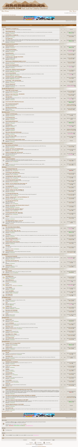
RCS (70, 115)
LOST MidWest (8, 299)
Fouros (11, 374)
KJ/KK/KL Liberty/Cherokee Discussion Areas (10, 44)
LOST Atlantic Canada (10, 337)
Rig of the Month (9, 270)
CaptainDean (70, 58)
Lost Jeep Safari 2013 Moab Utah (12, 193)
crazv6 (71, 177)
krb (70, 119)
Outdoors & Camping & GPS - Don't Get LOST (14, 152)
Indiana (7, 313)
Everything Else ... (5, 254)
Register (7, 11)
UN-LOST (7, 352)
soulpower (70, 381)
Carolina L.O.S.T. (9, 319)
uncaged (70, 266)
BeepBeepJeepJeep (13, 328)
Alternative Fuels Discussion (11, 107)
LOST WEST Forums (5, 274)
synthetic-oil (70, 95)
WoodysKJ (12, 312)
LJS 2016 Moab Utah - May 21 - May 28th (13, 176)
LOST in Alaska (8, 376)
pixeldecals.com (40, 444)
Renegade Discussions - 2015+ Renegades (14, 76)
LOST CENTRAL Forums (6, 350)
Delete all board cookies (5, 411)
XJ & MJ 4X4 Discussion (10, 117)
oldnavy (11, 92)
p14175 (70, 214)
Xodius (70, 295)
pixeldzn (11, 161)
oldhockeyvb (15, 285)
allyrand (70, 170)
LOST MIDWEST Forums (6, 297)
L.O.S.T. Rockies (9, 287)
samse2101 (70, 146)
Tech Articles (8, 234)
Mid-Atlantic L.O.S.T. (9, 326)
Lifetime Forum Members (6, 157)
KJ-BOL (11, 170)
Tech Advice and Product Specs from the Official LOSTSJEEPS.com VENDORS (20, 395)
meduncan (70, 218)
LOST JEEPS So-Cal (9, 276)
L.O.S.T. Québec (9, 380)
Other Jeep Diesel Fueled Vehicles (12, 103)
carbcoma (70, 78)
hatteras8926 (70, 328)
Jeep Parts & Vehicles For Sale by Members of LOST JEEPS (17, 399)
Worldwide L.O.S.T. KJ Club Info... (12, 361)
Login (3, 11)
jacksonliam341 (70, 133)
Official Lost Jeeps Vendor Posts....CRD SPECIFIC (15, 94)
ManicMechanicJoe (13, 354)
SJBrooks (24, 424)
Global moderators (17, 425)
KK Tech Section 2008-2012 (11, 73)
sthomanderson (36, 435)
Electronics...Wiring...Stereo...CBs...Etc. (13, 230)
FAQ (71, 11)
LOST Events (4, 167)
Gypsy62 (70, 370)
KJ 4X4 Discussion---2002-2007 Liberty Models (14, 56)
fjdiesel (70, 354)
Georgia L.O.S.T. (9, 330)
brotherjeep (71, 154)
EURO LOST (8, 383)
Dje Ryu (70, 164)
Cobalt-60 (11, 332)
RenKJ (71, 363)
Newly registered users (29, 425)
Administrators (11, 425)
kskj (70, 222)
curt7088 (70, 206)
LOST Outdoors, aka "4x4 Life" (7, 143)
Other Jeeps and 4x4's (6, 112)
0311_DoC (12, 150)
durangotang (12, 223)
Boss (70, 262)
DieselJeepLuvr (70, 109)
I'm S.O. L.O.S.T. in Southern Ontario (12, 365)
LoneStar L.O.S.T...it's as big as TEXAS (13, 343)
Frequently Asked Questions (11, 49)
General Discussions (10, 53)
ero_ (70, 281)
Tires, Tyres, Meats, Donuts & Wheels (13, 227)
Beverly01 (70, 228)
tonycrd (11, 385)
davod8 (70, 74)
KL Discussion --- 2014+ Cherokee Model (13, 80)
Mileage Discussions (9, 250)
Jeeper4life (70, 198)
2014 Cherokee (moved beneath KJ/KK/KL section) (15, 139)
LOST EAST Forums (5, 317)
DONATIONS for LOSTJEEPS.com (12, 28)
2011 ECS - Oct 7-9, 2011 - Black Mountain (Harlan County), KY (17, 205)
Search (74, 11)
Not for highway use (70, 252)
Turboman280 (70, 285)
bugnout (70, 210)
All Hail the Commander (10, 128)
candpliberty (70, 239)
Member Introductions (10, 45)
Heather (70, 392)
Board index (4, 417)
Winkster (70, 243)
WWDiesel (70, 32)
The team (10, 411)
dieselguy (70, 187)
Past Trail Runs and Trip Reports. (12, 145)
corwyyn (11, 272)
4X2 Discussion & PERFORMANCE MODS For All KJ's (16, 61)
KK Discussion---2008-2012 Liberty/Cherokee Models (16, 69)
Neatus (11, 214)
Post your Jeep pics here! (10, 84)
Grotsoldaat (70, 385)
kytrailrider (70, 311)
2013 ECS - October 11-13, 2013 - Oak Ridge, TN (15, 189)
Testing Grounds (9, 265)
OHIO (7, 302)
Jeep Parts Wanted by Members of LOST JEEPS (15, 404)
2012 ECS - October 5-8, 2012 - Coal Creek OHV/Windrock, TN (17, 197)
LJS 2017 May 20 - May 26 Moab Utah (13, 172)
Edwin (11, 345)
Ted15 (71, 184)
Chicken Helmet (70, 335)
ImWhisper (70, 277)
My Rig (7, 163)
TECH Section (4, 225)
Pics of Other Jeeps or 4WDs (11, 135)
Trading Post (4, 387)
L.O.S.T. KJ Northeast (10, 323)
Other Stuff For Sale (9, 408)
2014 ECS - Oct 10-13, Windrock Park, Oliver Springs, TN (16, 183)
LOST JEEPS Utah (9, 294)
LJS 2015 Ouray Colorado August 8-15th (13, 179)
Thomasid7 (70, 339)
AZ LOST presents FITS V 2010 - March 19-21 (14, 212)
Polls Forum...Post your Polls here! (12, 260)
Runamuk (70, 247)
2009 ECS (7, 216)
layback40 (70, 36)
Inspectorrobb (70, 54)
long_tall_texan (70, 62)
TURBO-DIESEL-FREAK (71, 105)
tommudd (70, 272)
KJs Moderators (12, 33)
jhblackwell (70, 191)
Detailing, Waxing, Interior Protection (13, 241)
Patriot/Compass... (9, 124)
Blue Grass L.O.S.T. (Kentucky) (11, 310)
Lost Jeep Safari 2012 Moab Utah (12, 200)
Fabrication (8, 245)
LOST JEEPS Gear (9, 38)
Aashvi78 (70, 304)
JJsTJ (71, 150)
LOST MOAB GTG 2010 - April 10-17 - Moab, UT (14, 208)
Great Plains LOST (9, 356)
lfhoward (70, 324)
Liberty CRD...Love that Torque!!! (12, 90)
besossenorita (70, 258)
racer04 (70, 315)
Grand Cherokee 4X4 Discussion (12, 121)
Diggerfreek (12, 71)
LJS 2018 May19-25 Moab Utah (11, 168)
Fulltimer (70, 160)
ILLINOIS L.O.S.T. (9, 306)
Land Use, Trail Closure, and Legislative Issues (14, 148)
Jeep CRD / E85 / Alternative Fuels (8, 88)
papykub (70, 126)
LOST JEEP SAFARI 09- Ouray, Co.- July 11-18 (14, 220)
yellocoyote (12, 207)
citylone (70, 137)
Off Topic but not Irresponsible (11, 256)
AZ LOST (7, 283)
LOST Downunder (9, 372)
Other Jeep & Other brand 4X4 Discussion (13, 132)
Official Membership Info (10, 31)
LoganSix (11, 321)
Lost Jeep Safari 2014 (10, 186)
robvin (71, 292)
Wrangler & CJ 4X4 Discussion (11, 113)
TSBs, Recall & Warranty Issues (12, 238)
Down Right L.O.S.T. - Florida (11, 334)
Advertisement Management (42, 446)
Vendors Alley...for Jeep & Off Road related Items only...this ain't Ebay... (19, 389)
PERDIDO (7, 369)
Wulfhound (70, 202)
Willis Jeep (70, 300)
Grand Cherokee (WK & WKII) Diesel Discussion (15, 101)
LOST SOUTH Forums (6, 341)
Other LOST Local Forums (6, 360)
